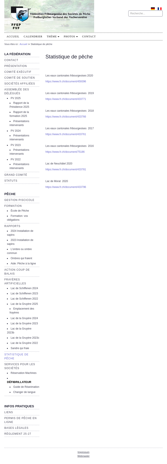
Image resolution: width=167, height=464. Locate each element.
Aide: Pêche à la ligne (23, 263)
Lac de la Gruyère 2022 (24, 343)
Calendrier (33, 36)
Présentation (15, 66)
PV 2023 (16, 145)
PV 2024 (16, 130)
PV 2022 (16, 159)
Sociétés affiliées (19, 83)
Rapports (12, 226)
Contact (89, 36)
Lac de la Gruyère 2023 (24, 323)
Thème (53, 36)
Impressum (83, 452)
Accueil (13, 36)
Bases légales (16, 427)
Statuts (10, 180)
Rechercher (128, 10)
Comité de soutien (19, 77)
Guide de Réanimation (26, 386)
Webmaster (83, 456)
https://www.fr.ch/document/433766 (65, 116)
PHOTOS (71, 36)
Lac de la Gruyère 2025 (24, 303)
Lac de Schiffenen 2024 (24, 288)
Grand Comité (15, 174)
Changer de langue (24, 392)
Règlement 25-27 (17, 433)
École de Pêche (20, 210)
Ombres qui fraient (21, 258)
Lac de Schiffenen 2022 (24, 298)
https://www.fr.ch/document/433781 (65, 169)
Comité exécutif (17, 71)
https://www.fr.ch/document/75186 (65, 151)
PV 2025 (16, 98)
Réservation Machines (24, 373)
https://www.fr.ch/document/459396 (65, 81)
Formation (13, 205)
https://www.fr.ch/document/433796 (65, 187)
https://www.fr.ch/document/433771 (65, 99)
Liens (8, 412)
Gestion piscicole (19, 200)
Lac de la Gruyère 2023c (25, 337)
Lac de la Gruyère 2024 (24, 318)
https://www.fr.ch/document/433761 (65, 134)
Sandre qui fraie (20, 348)
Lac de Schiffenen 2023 (24, 293)
